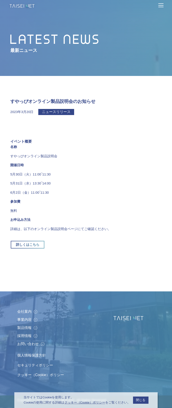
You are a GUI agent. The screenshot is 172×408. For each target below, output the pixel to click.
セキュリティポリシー (35, 365)
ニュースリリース (56, 112)
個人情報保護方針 (31, 355)
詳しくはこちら (27, 244)
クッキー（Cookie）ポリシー (40, 375)
